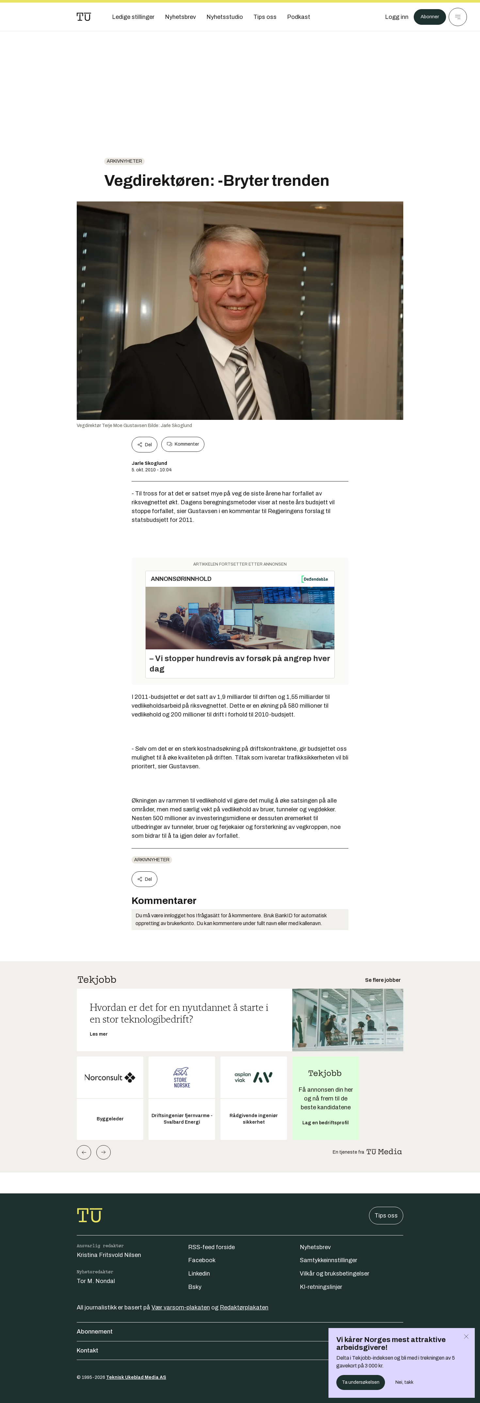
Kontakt (240, 1350)
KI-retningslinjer (321, 1287)
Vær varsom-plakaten (181, 1307)
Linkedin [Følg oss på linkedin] (199, 1273)
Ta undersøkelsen (360, 1382)
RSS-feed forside (211, 1247)
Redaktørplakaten (244, 1307)
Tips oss (386, 1215)
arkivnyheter (124, 161)
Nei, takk (404, 1382)
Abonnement (240, 1331)
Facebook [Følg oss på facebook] (202, 1260)
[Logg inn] (393, 17)
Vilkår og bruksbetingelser (334, 1273)
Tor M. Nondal (96, 1281)
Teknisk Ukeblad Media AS (136, 1377)
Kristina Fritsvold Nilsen (109, 1255)
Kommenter (183, 444)
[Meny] (458, 17)
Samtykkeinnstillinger (328, 1260)
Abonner (428, 17)
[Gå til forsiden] (84, 17)
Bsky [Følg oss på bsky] (194, 1287)
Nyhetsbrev (315, 1247)
